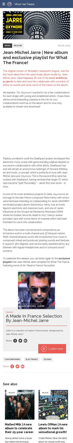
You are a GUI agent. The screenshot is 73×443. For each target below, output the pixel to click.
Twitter (20, 341)
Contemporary (12, 359)
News (7, 46)
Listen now (52, 349)
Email (25, 341)
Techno (47, 359)
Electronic (32, 359)
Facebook (15, 341)
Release (18, 46)
